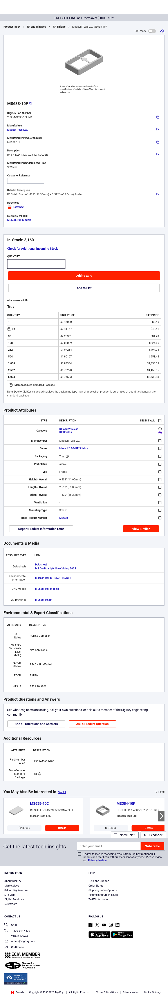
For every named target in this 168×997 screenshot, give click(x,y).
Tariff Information (99, 899)
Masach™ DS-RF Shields (73, 448)
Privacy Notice (97, 860)
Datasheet (15, 207)
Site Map (9, 894)
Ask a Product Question (92, 724)
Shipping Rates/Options (103, 890)
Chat (10, 925)
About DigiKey (12, 881)
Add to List (84, 288)
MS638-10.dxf (43, 599)
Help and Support (99, 881)
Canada (17, 992)
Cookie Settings (152, 992)
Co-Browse (14, 947)
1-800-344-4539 (17, 931)
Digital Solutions (14, 899)
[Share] (162, 31)
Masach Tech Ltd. (17, 129)
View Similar (141, 529)
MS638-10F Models (19, 220)
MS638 (63, 517)
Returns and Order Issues (103, 894)
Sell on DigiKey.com (16, 890)
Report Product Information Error (41, 529)
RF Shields (59, 26)
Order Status (96, 885)
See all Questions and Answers (36, 724)
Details (62, 828)
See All (62, 792)
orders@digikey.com (19, 942)
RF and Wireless (36, 26)
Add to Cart (84, 275)
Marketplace (11, 885)
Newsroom (10, 904)
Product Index (12, 26)
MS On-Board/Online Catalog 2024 (55, 568)
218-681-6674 (16, 936)
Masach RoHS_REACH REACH (52, 577)
